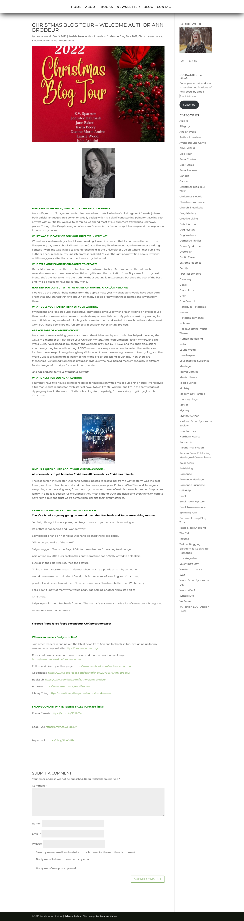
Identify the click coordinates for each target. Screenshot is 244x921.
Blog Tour (186, 153)
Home (76, 7)
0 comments (66, 40)
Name (36, 823)
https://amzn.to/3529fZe (67, 713)
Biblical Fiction (189, 148)
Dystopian (186, 251)
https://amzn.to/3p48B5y (61, 726)
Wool (183, 574)
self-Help (185, 490)
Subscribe (189, 104)
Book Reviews (188, 170)
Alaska (184, 120)
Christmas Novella (191, 196)
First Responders (190, 273)
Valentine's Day (189, 563)
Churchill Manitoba (192, 207)
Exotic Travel (187, 257)
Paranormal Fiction (192, 447)
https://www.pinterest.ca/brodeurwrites (56, 659)
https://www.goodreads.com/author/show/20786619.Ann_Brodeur (89, 672)
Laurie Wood (43, 36)
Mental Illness (188, 377)
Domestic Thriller (190, 240)
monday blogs (189, 399)
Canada (184, 175)
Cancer (184, 181)
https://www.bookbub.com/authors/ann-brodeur (75, 679)
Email (36, 833)
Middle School (188, 382)
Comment (39, 785)
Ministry (185, 388)
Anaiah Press (76, 36)
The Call (185, 533)
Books (107, 7)
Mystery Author (189, 415)
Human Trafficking (191, 338)
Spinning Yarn (188, 512)
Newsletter (128, 7)
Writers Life (187, 595)
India (183, 344)
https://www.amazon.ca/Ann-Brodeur (67, 686)
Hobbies (185, 323)
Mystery (184, 410)
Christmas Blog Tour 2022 (122, 36)
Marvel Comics (189, 371)
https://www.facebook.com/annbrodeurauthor (103, 666)
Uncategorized (189, 558)
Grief (183, 295)
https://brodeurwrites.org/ (82, 648)
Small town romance (44, 40)
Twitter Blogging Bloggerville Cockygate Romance (194, 548)
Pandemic (186, 442)
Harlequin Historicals (193, 306)
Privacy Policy (72, 916)
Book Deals (187, 164)
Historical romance (192, 317)
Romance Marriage (192, 479)
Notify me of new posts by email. (56, 868)
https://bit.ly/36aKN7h (60, 740)
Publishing (186, 468)
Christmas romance (150, 36)
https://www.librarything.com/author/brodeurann (80, 693)
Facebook (188, 61)
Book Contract (189, 159)
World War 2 (187, 590)
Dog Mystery (187, 229)
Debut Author (188, 224)
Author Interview (95, 36)
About (91, 7)
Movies (184, 404)
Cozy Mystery (188, 213)
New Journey (188, 431)
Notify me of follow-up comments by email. (63, 859)
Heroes (184, 312)
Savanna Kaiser (108, 916)
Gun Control (187, 301)
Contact (165, 7)
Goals (183, 284)
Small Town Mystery (192, 501)
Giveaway (186, 279)
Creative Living (189, 218)
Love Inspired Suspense (194, 360)
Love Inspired (188, 355)
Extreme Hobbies (190, 262)
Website (37, 844)
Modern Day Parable (192, 393)
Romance (186, 474)
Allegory (185, 126)
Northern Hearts (190, 436)
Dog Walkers (188, 235)
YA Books (186, 601)
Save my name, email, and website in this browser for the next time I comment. (86, 852)
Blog (148, 7)
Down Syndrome (190, 246)
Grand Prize (187, 290)
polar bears (187, 463)
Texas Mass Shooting (193, 527)
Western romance (191, 569)
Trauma (184, 538)
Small (183, 496)
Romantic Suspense (192, 485)
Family (184, 268)
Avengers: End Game (193, 142)
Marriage (185, 366)
